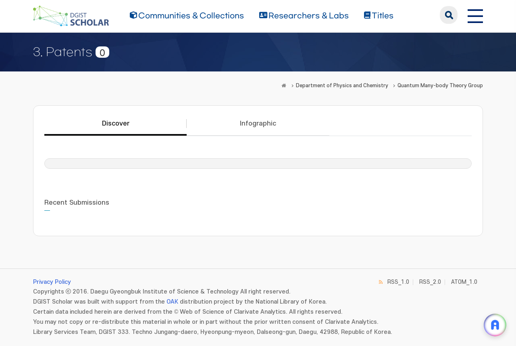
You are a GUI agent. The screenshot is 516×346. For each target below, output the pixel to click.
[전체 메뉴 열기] (475, 15)
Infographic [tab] (258, 123)
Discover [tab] (115, 123)
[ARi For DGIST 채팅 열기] (495, 325)
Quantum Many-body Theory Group (440, 85)
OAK (172, 301)
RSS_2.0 (430, 282)
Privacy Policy (52, 282)
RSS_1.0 (398, 282)
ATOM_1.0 (464, 282)
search (449, 15)
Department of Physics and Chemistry (342, 85)
